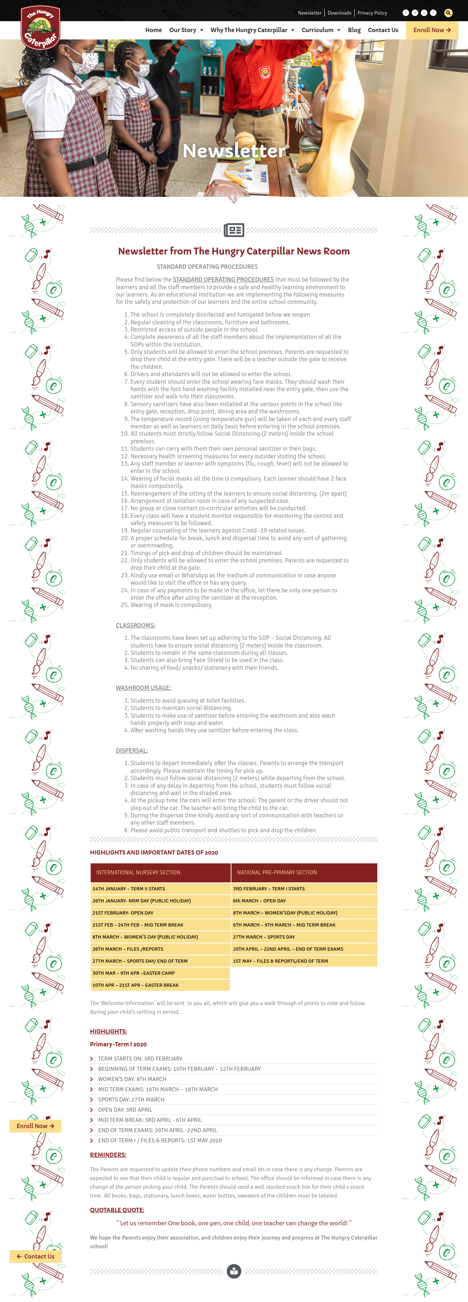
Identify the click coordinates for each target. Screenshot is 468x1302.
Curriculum (321, 30)
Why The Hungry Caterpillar (253, 30)
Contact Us (383, 30)
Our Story (186, 30)
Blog (354, 30)
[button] (448, 13)
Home (153, 30)
